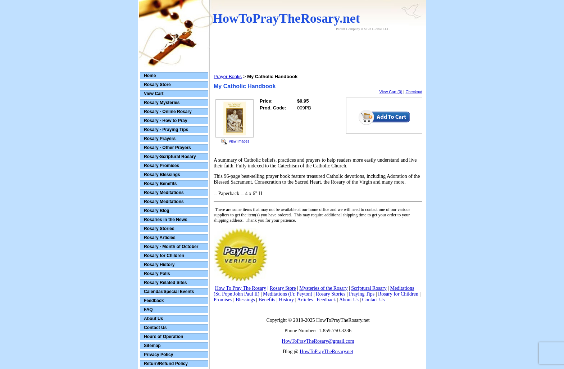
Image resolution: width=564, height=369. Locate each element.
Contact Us (155, 327)
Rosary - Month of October (171, 246)
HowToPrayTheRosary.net (326, 351)
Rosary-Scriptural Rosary (170, 156)
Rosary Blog (156, 210)
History (286, 299)
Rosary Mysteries (161, 102)
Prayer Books (228, 76)
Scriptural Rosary (368, 288)
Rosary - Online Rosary (168, 111)
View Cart (153, 93)
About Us (153, 318)
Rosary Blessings (162, 174)
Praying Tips (361, 294)
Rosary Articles (160, 237)
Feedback (154, 300)
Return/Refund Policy (166, 363)
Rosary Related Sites (165, 282)
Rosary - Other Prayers (167, 147)
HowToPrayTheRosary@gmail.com (318, 341)
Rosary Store (157, 84)
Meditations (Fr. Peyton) (287, 294)
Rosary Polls (157, 273)
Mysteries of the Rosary (323, 288)
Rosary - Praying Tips (166, 129)
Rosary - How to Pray (165, 120)
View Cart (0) (390, 92)
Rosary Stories (159, 228)
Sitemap (152, 345)
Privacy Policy (158, 354)
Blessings (245, 299)
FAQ (148, 309)
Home (150, 75)
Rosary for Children (164, 255)
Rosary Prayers (160, 138)
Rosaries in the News (165, 219)
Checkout (414, 92)
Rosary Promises (161, 165)
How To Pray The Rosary (240, 288)
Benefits (267, 299)
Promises (223, 299)
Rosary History (159, 264)
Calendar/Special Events (169, 291)
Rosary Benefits (160, 183)
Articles (305, 299)
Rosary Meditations (164, 192)
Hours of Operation (163, 336)
